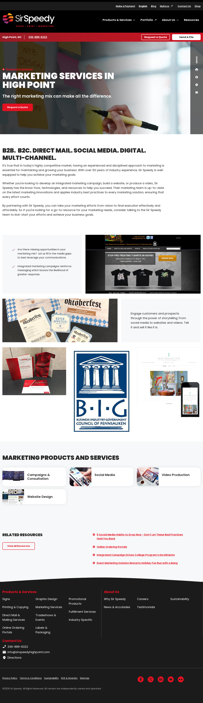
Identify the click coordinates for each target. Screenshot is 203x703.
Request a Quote (155, 37)
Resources (191, 20)
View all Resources (18, 546)
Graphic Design (46, 599)
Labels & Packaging (43, 630)
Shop (198, 6)
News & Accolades (117, 607)
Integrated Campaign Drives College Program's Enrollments (136, 555)
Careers (142, 599)
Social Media (105, 475)
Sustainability (179, 599)
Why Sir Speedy (115, 599)
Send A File (186, 37)
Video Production (176, 475)
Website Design (40, 496)
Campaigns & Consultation (38, 477)
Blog (153, 6)
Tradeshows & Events (46, 617)
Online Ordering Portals (112, 547)
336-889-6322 (37, 37)
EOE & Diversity (69, 678)
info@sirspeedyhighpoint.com (26, 652)
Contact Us (184, 6)
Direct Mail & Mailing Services (13, 617)
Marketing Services (49, 607)
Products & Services (117, 20)
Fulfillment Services (82, 612)
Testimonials (146, 607)
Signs (6, 599)
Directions (12, 658)
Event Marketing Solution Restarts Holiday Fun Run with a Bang (137, 563)
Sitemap (84, 678)
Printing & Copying (15, 607)
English (143, 6)
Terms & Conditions (31, 678)
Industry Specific (80, 620)
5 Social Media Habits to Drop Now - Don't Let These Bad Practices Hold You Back (140, 537)
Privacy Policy (9, 678)
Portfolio (147, 20)
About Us (168, 20)
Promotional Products (77, 601)
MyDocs (164, 6)
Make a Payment (125, 6)
